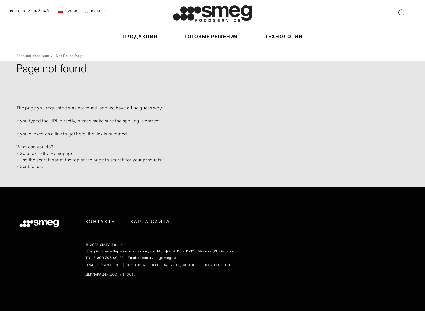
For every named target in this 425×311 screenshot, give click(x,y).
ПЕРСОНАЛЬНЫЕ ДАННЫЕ (172, 265)
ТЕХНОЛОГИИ (283, 36)
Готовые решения (211, 36)
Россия (68, 11)
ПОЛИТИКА (135, 265)
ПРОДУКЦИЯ (140, 36)
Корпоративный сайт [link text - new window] (30, 11)
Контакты (100, 221)
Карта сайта (150, 221)
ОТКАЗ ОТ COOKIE (215, 265)
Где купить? (95, 11)
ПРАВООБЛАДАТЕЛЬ (102, 265)
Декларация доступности (110, 274)
